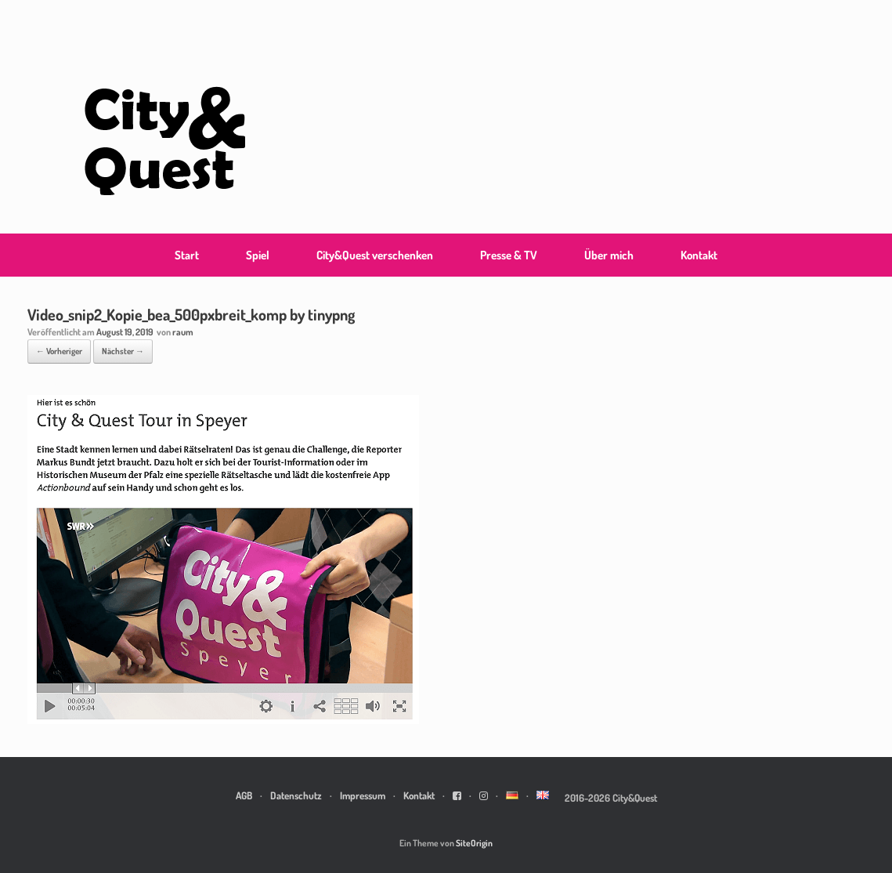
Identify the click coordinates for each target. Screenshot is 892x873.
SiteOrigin (474, 843)
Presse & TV (508, 255)
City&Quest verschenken (374, 255)
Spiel (257, 255)
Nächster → (123, 351)
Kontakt (699, 255)
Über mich (609, 255)
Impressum (362, 795)
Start (187, 255)
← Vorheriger (59, 351)
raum (182, 332)
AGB (244, 795)
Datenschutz (296, 795)
